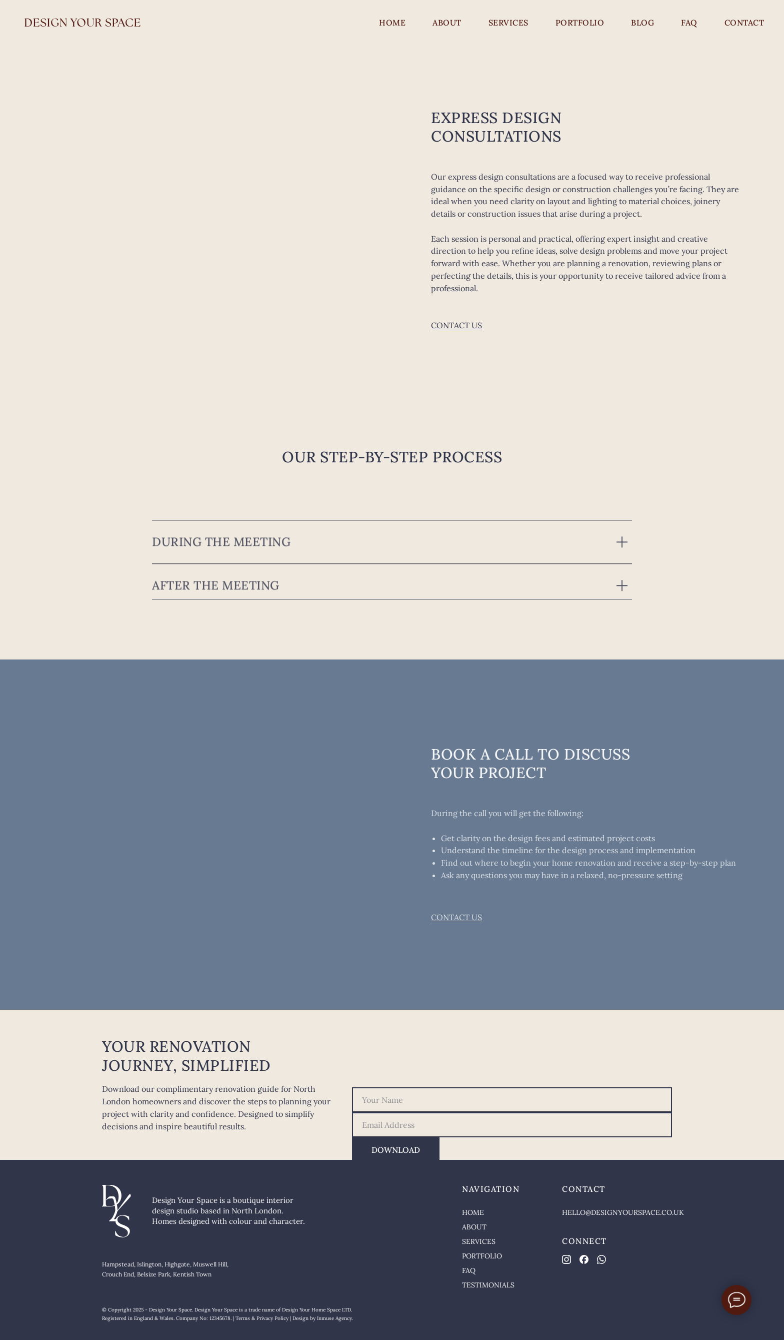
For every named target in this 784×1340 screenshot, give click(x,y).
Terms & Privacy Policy (262, 1318)
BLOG (642, 23)
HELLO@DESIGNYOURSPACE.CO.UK (623, 1212)
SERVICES (508, 23)
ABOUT (447, 23)
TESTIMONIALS (488, 1284)
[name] (512, 1099)
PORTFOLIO (580, 23)
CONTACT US (456, 325)
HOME (392, 23)
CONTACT (744, 23)
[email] (512, 1124)
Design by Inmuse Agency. (322, 1318)
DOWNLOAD (396, 1150)
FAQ (689, 23)
